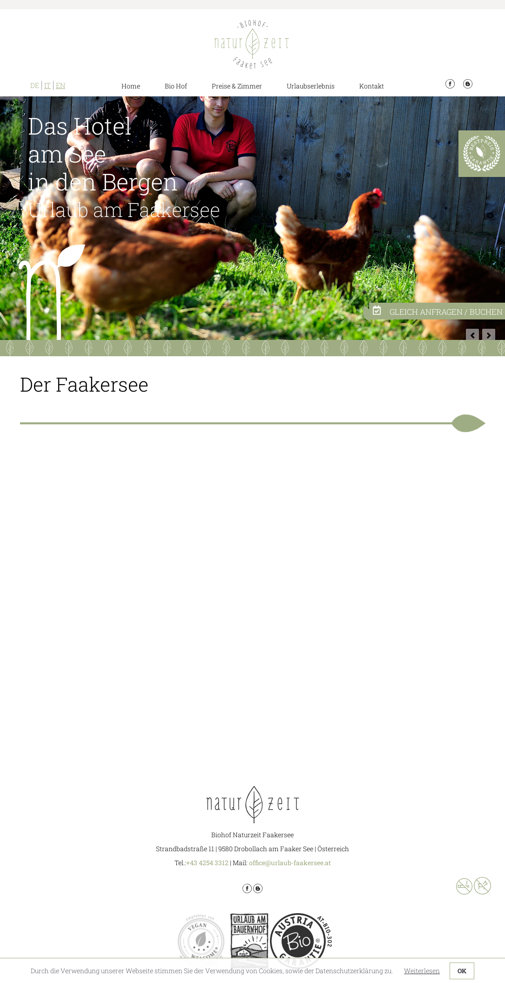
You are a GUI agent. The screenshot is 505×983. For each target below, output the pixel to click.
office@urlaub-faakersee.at (290, 862)
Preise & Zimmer (237, 85)
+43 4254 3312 (207, 862)
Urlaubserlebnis (311, 85)
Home (130, 85)
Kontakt (371, 85)
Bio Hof (176, 85)
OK (462, 971)
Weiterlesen (422, 970)
